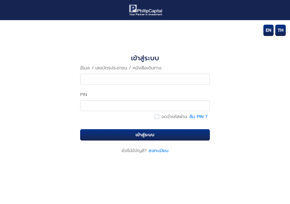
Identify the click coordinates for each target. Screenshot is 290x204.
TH (280, 30)
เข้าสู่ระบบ (145, 134)
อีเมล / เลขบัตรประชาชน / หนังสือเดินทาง (120, 68)
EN (268, 30)
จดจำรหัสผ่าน (174, 116)
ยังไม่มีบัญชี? (134, 150)
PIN (83, 94)
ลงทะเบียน (159, 150)
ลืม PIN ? (198, 116)
